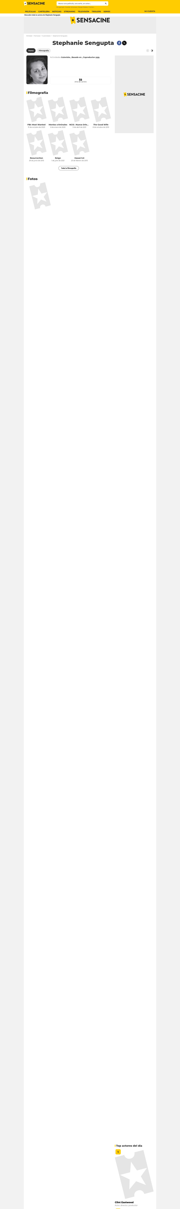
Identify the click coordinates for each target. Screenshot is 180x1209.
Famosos (37, 46)
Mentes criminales (58, 135)
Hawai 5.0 (79, 168)
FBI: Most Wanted (36, 135)
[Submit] (106, 3)
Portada (29, 46)
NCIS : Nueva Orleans (79, 135)
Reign (58, 168)
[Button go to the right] (152, 60)
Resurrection (36, 168)
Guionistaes (46, 46)
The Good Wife (100, 135)
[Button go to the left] (147, 60)
